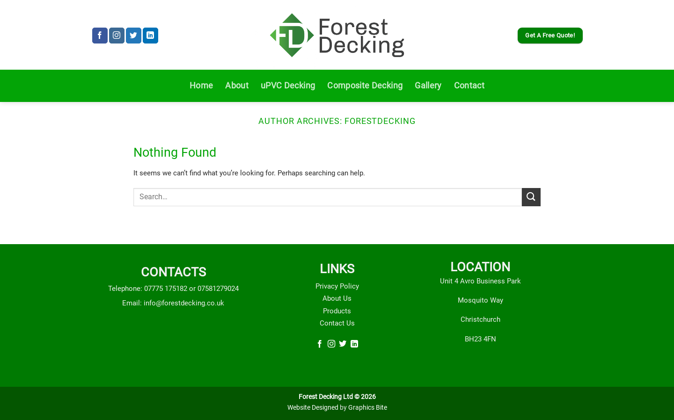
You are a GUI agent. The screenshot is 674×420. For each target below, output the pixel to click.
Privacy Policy (337, 286)
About (237, 85)
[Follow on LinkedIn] (150, 35)
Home (201, 85)
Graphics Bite (367, 408)
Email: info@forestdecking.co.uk (173, 303)
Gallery (428, 85)
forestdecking (380, 121)
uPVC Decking (288, 85)
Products (337, 311)
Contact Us (337, 323)
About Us (337, 298)
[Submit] (531, 197)
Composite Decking (365, 85)
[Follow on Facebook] (100, 35)
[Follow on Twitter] (133, 35)
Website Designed (312, 408)
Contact (469, 85)
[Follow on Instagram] (117, 35)
